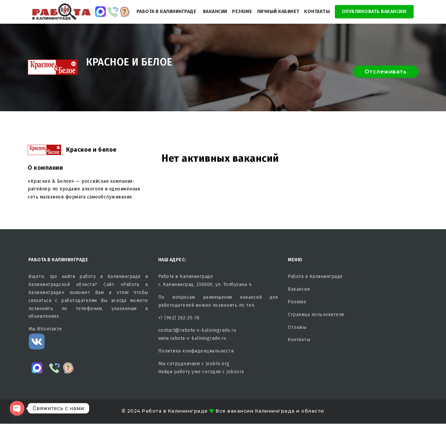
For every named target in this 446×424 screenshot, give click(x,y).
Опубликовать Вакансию (374, 11)
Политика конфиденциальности (196, 351)
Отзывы (297, 327)
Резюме (242, 11)
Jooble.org (218, 364)
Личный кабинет (278, 11)
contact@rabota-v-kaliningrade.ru (197, 330)
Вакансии (215, 11)
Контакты (317, 11)
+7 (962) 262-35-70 (179, 318)
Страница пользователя (316, 314)
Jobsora (235, 372)
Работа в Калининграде (167, 11)
